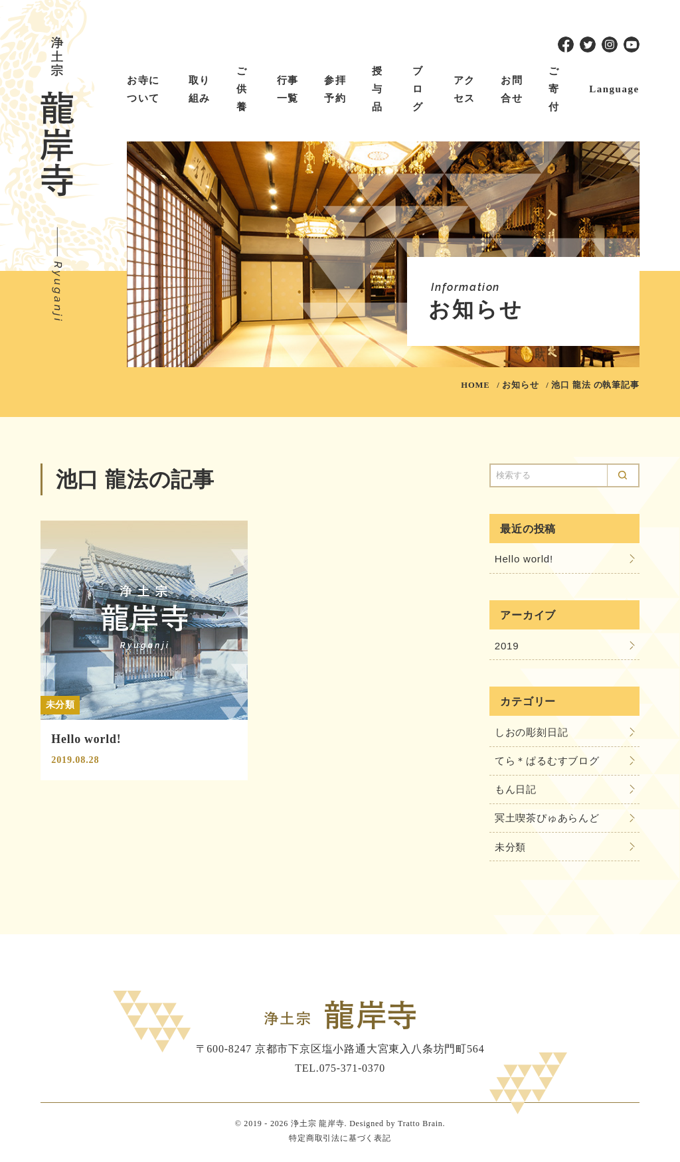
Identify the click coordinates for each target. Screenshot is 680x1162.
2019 (507, 645)
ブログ (418, 89)
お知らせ (520, 385)
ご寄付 (554, 89)
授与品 (377, 89)
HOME (475, 385)
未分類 (510, 848)
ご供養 (242, 89)
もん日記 (516, 790)
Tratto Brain (420, 1125)
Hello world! (524, 559)
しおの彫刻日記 (531, 732)
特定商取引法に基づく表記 (340, 1140)
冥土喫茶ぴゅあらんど (547, 819)
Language (614, 89)
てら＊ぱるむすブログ (547, 762)
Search (623, 475)
